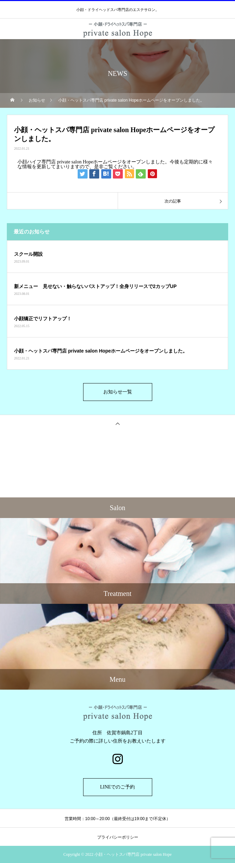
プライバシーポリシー (117, 837)
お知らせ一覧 (117, 391)
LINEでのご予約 (117, 787)
